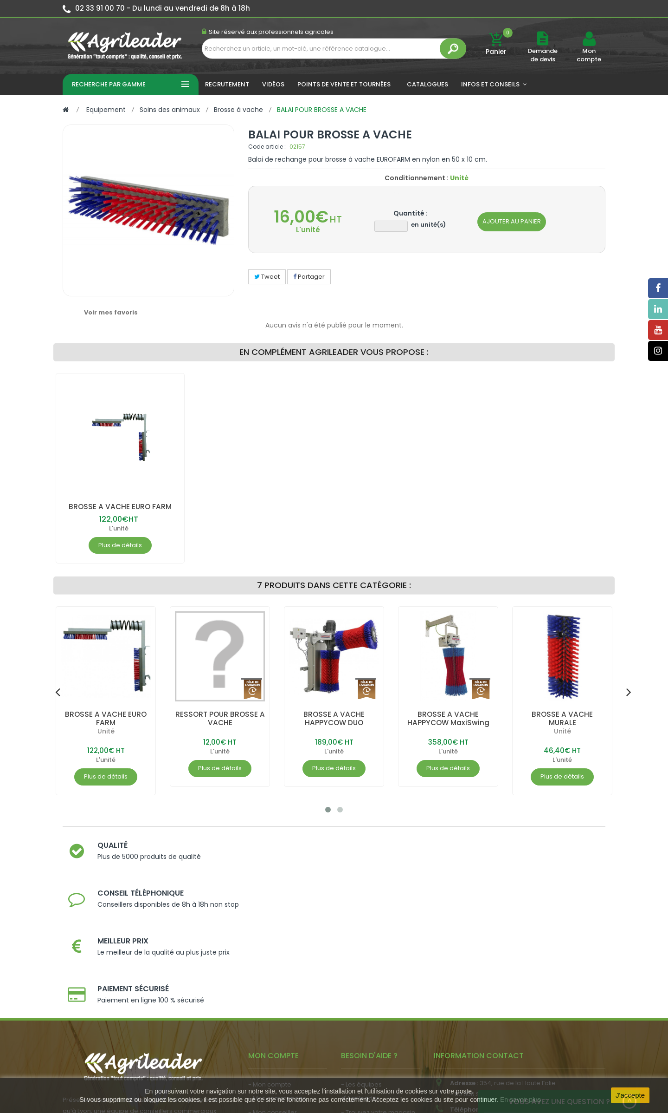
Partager (309, 276)
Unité (106, 731)
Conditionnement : (417, 178)
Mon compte (589, 55)
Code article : (267, 147)
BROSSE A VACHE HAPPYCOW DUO (334, 718)
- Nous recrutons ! (275, 1032)
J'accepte (630, 1095)
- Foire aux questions (372, 1009)
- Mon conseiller (272, 981)
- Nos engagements (371, 995)
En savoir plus (520, 1099)
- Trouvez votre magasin (378, 981)
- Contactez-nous (368, 1023)
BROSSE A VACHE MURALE (562, 718)
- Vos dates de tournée (283, 995)
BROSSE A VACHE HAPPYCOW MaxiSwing (448, 718)
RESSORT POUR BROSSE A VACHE (220, 718)
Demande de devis (543, 55)
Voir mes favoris (111, 312)
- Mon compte (269, 953)
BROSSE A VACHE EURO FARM (120, 506)
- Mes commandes (277, 967)
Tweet (267, 276)
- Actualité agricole (277, 1019)
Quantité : (410, 213)
